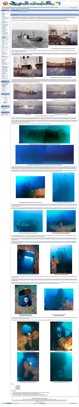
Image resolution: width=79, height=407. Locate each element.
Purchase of (6, 86)
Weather (24, 8)
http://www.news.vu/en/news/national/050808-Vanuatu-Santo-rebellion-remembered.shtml (28, 394)
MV (26, 123)
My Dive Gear (4, 52)
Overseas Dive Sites (47, 7)
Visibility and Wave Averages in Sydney (5, 69)
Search (28, 8)
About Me (3, 14)
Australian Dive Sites (39, 7)
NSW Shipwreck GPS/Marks (4, 31)
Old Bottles (3, 34)
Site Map (3, 75)
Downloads (3, 16)
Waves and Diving (4, 70)
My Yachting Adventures (12, 8)
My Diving (3, 15)
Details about (4, 88)
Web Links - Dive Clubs (5, 17)
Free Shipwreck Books (5, 35)
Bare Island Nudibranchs (3, 62)
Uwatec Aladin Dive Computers (5, 41)
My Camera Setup (4, 47)
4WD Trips (19, 8)
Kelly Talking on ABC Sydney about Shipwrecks (5, 27)
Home (3, 7)
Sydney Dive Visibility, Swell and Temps (5, 25)
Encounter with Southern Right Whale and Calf (5, 64)
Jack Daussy (30, 393)
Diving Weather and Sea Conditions (5, 71)
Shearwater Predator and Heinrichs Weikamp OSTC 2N (5, 39)
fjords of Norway (69, 79)
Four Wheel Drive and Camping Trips (5, 109)
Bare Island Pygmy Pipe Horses (5, 59)
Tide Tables (3, 72)
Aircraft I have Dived (5, 33)
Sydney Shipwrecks (23, 7)
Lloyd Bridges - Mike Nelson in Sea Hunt (5, 78)
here (5, 103)
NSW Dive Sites (31, 7)
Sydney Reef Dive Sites (15, 7)
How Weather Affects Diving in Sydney (5, 68)
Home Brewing (5, 114)
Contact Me (7, 7)
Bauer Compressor (5, 43)
